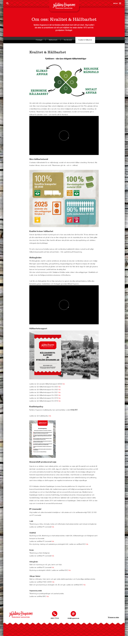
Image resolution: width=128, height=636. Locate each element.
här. (63, 384)
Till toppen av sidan (113, 617)
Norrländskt (68, 40)
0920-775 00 (55, 618)
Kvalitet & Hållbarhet (85, 40)
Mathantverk (53, 40)
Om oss (40, 19)
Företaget (39, 40)
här (59, 387)
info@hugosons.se (73, 618)
